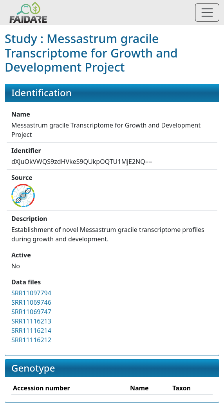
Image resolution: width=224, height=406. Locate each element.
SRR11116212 (31, 340)
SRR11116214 (31, 330)
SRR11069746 (31, 302)
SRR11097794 (31, 293)
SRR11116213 (31, 321)
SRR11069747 (31, 311)
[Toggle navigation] (207, 13)
